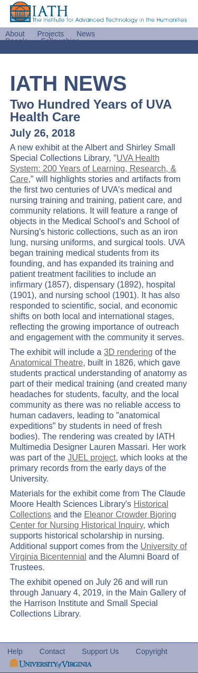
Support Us (100, 651)
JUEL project (92, 457)
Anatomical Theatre (46, 362)
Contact (52, 651)
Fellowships (60, 41)
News (86, 34)
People (17, 41)
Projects (50, 34)
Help (15, 651)
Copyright (151, 651)
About (15, 34)
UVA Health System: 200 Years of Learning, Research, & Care (93, 168)
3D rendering (128, 352)
